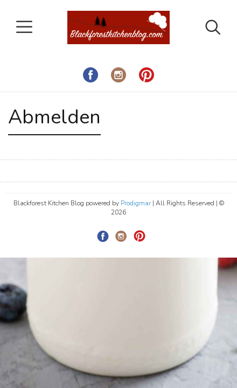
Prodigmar (136, 203)
